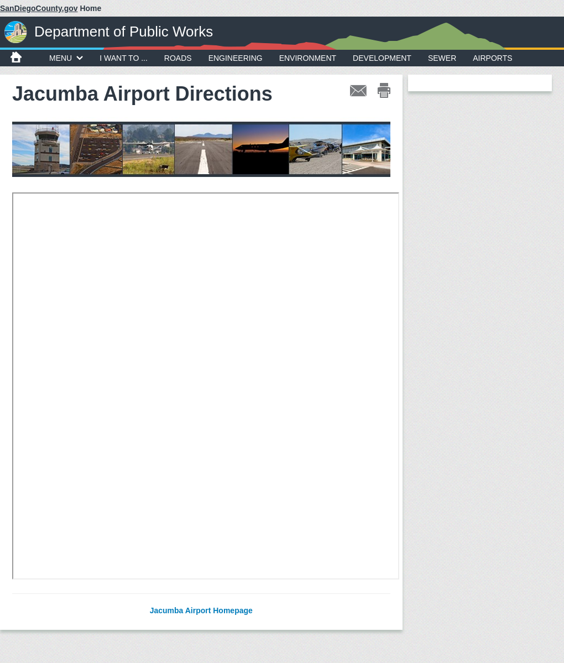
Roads (178, 58)
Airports (492, 58)
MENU (66, 58)
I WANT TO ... (124, 58)
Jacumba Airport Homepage (201, 610)
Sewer (442, 58)
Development (382, 58)
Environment (307, 58)
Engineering (235, 58)
